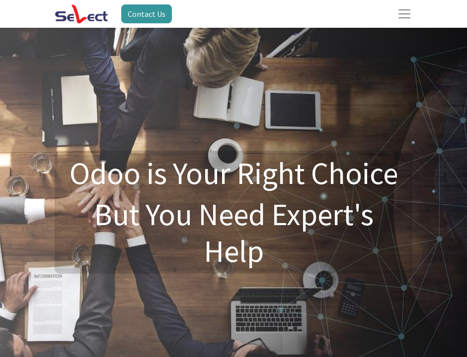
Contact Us (146, 14)
